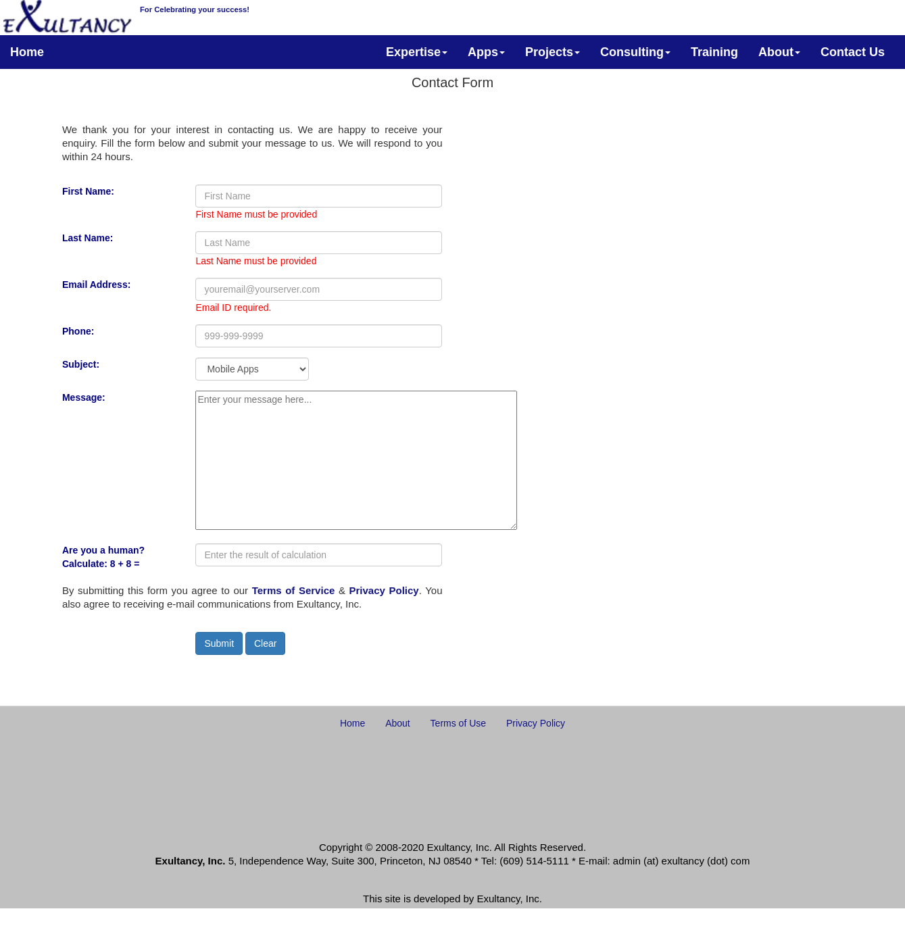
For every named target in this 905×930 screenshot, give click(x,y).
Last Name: (87, 237)
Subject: (80, 364)
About (779, 52)
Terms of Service (293, 590)
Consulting (635, 52)
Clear (265, 643)
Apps (486, 52)
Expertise (416, 52)
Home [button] (352, 723)
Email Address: (96, 284)
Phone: (78, 331)
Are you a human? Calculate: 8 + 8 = (103, 557)
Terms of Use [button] (458, 723)
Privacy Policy (384, 590)
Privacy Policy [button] (535, 723)
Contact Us (853, 52)
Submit (219, 643)
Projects (552, 52)
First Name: (88, 191)
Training (714, 52)
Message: (83, 397)
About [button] (397, 723)
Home (27, 52)
